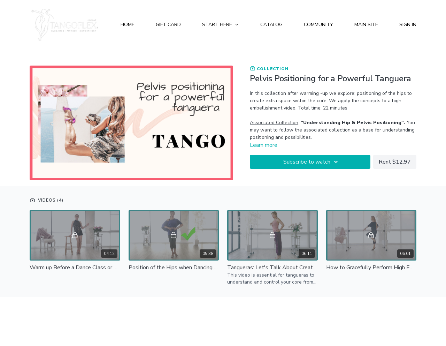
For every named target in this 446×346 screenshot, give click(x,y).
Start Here (220, 24)
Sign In (407, 24)
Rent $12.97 (395, 162)
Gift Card (168, 24)
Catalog (271, 24)
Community (318, 24)
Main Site (366, 24)
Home (127, 24)
